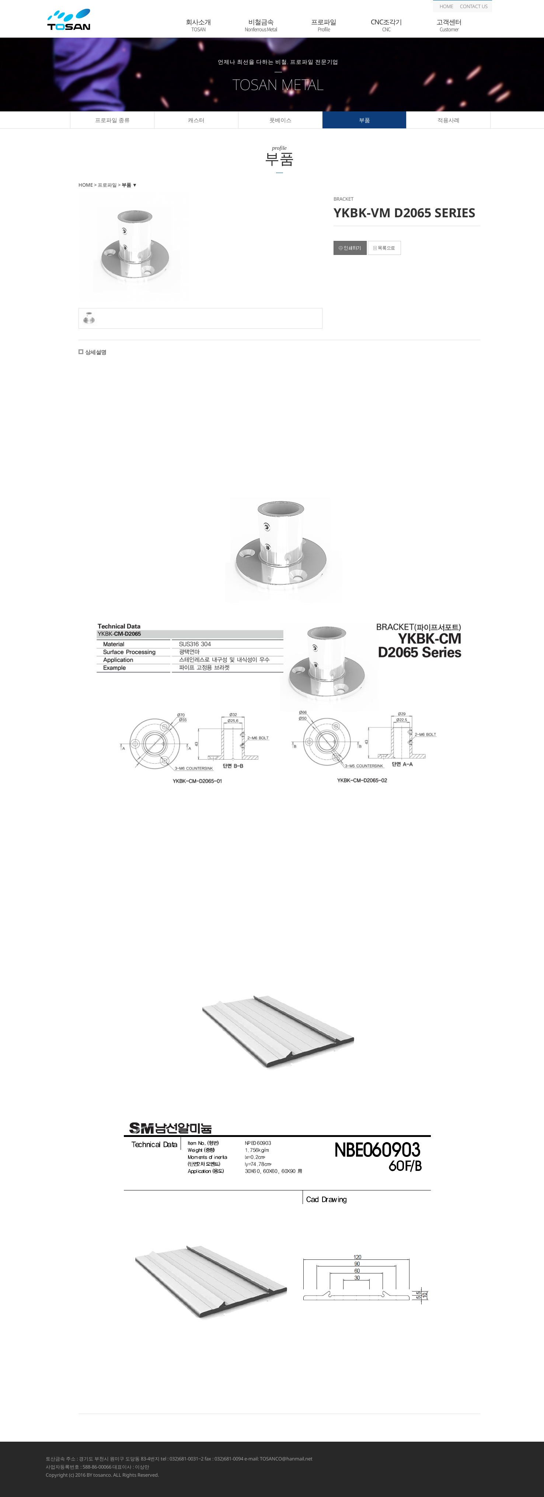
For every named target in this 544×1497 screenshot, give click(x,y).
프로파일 (323, 25)
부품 (364, 120)
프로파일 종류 (112, 120)
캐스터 (196, 120)
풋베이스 (280, 120)
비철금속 (261, 25)
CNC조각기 (386, 25)
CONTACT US (474, 6)
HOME (446, 6)
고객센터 (449, 25)
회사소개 (198, 25)
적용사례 (448, 120)
